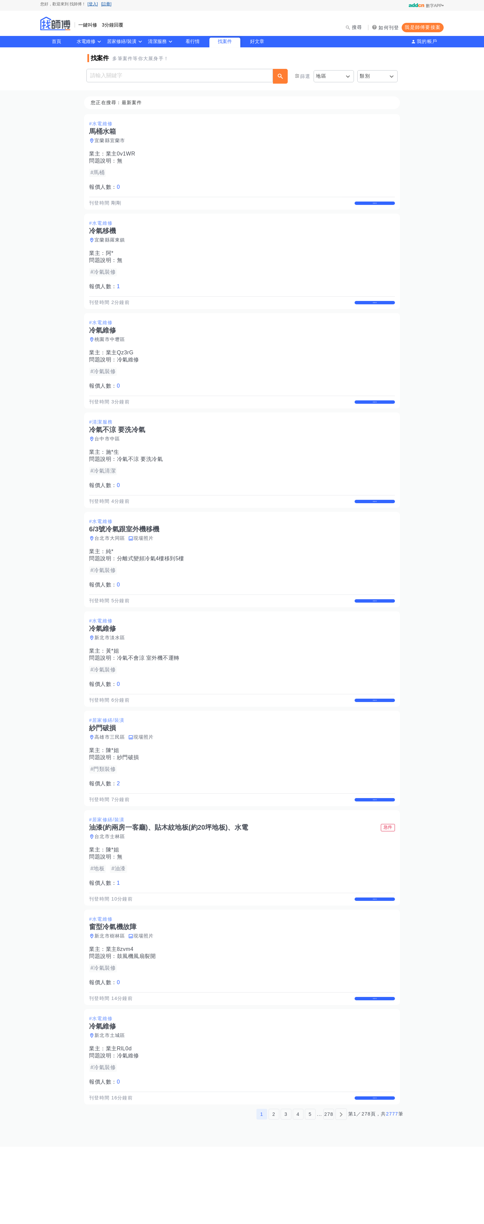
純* (112, 582)
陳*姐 (114, 797)
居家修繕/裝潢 (121, 41)
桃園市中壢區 (111, 355)
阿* (112, 261)
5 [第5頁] (310, 1191)
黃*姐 (114, 690)
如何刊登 (388, 27)
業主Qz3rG (122, 368)
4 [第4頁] (297, 1191)
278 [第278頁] (328, 1191)
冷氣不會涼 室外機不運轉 (150, 697)
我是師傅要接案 (423, 27)
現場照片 (145, 569)
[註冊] (106, 4)
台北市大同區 (111, 569)
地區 (321, 76)
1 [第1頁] (261, 1191)
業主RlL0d (121, 1118)
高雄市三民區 (111, 783)
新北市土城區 (111, 1105)
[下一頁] (341, 1191)
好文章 (257, 41)
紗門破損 (130, 804)
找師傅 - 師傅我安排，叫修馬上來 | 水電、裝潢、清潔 (55, 23)
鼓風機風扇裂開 (138, 1018)
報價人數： (106, 187)
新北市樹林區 (111, 998)
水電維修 (86, 41)
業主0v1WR (122, 154)
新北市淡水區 (111, 676)
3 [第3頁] (285, 1191)
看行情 (193, 41)
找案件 (225, 41)
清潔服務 (157, 41)
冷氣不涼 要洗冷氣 (142, 482)
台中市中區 (109, 462)
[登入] (92, 4)
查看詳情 (372, 207)
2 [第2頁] (273, 1191)
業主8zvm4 (122, 1011)
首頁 (56, 41)
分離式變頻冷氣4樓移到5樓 (152, 590)
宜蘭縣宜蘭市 (111, 140)
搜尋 (357, 27)
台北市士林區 (111, 890)
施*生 (114, 475)
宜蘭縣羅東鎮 (111, 248)
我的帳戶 (427, 41)
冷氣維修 (130, 375)
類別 (365, 76)
